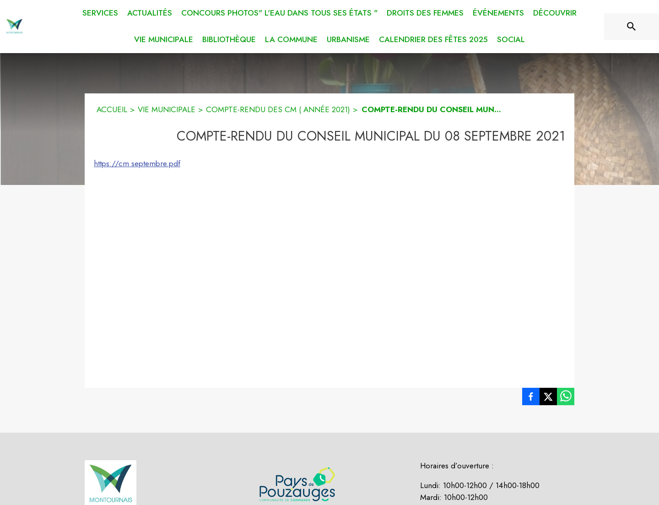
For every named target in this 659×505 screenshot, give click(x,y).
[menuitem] (100, 11)
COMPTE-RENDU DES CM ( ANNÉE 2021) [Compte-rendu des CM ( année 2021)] (278, 109)
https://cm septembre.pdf (137, 163)
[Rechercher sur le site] (631, 27)
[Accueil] (14, 26)
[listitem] (531, 398)
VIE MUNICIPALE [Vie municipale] (166, 109)
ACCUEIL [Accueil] (112, 109)
